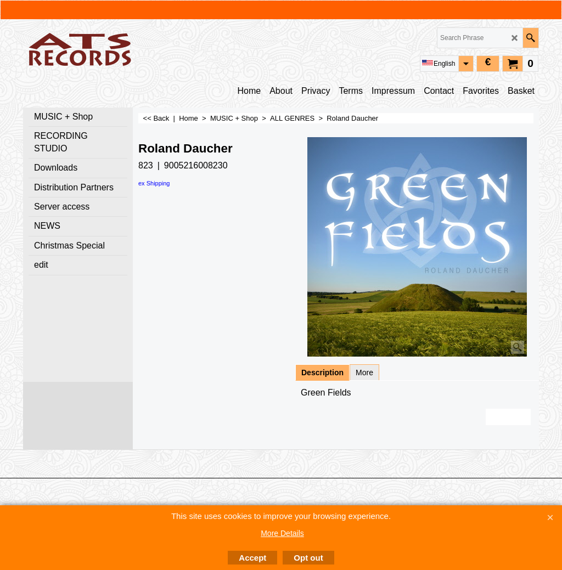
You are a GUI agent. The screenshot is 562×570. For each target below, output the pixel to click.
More (364, 372)
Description (322, 372)
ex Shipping (154, 183)
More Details (282, 533)
